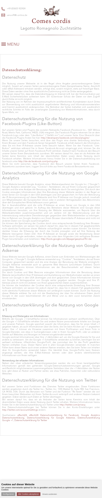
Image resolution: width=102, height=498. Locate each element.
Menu (10, 44)
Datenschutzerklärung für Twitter (30, 420)
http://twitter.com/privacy (72, 405)
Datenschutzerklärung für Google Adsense (51, 418)
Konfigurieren (8, 494)
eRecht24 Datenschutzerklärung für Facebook (54, 415)
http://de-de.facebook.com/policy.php (38, 161)
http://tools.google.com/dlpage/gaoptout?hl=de (66, 239)
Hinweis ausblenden (49, 494)
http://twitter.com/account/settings (20, 410)
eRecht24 (22, 415)
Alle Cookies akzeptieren (28, 494)
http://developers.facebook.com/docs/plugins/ (65, 138)
